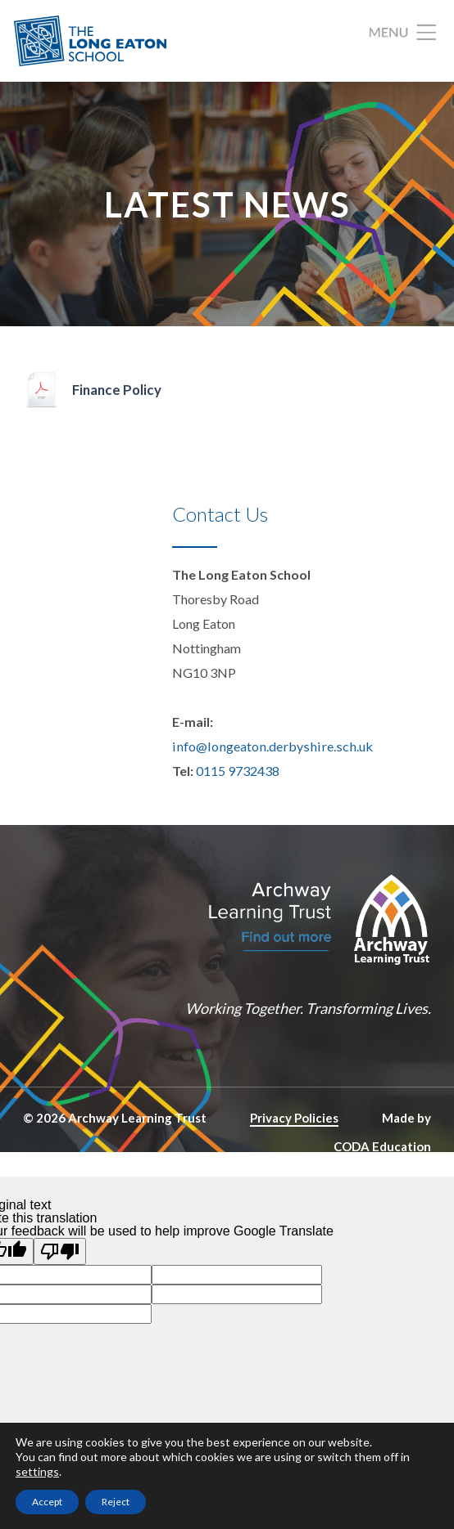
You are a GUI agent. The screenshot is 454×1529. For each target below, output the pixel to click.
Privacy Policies (294, 1118)
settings (37, 1471)
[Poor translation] (60, 1251)
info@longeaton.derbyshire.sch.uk (267, 747)
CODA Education (382, 1146)
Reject (115, 1501)
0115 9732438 (237, 771)
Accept (47, 1501)
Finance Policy (118, 390)
